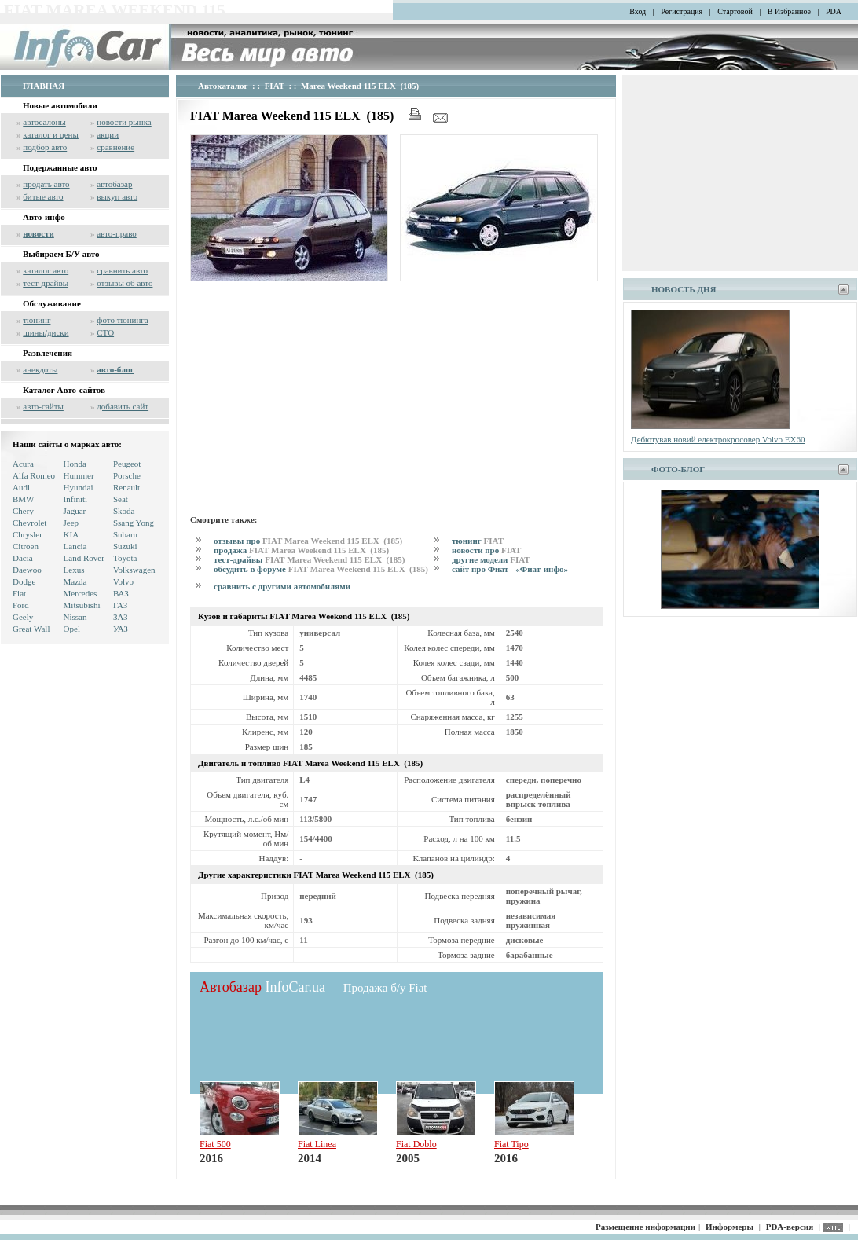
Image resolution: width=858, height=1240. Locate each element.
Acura (23, 463)
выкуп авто (117, 196)
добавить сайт (122, 406)
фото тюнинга (122, 320)
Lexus (74, 569)
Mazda (75, 581)
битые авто (43, 196)
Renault (126, 487)
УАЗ (120, 628)
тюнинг (36, 320)
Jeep (71, 522)
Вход (637, 11)
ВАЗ (121, 593)
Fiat (19, 593)
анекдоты (40, 369)
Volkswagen (134, 569)
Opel (72, 628)
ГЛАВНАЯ (43, 85)
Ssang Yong (133, 522)
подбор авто (45, 147)
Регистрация (681, 11)
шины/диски (45, 332)
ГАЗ (120, 605)
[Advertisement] (396, 395)
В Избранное (789, 11)
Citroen (25, 546)
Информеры (730, 1226)
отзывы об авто (124, 283)
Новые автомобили (60, 105)
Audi (21, 487)
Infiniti (76, 499)
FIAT (274, 85)
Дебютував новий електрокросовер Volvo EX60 (718, 439)
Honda (75, 463)
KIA (71, 534)
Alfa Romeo (34, 475)
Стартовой (735, 11)
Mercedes (80, 593)
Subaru (125, 534)
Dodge (24, 581)
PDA (834, 11)
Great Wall (31, 628)
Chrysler (27, 534)
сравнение (115, 147)
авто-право (117, 233)
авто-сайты (43, 406)
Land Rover (84, 558)
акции (108, 134)
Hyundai (79, 487)
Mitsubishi (82, 605)
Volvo (123, 581)
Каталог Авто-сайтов (64, 389)
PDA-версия (789, 1226)
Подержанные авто (60, 167)
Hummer (79, 475)
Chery (23, 510)
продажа (301, 550)
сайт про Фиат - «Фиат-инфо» (510, 569)
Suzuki (125, 546)
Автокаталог (223, 85)
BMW (24, 499)
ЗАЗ (120, 617)
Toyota (125, 558)
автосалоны (44, 122)
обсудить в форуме (321, 569)
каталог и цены (51, 134)
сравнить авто (122, 270)
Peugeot (127, 463)
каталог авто (45, 270)
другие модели (491, 559)
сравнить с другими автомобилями (282, 586)
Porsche (127, 475)
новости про (486, 550)
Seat (120, 499)
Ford (21, 605)
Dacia (23, 558)
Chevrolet (29, 522)
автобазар (114, 184)
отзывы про (308, 540)
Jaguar (75, 510)
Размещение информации (645, 1226)
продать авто (46, 184)
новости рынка (124, 122)
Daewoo (27, 569)
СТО (105, 332)
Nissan (75, 617)
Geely (23, 617)
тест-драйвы (45, 283)
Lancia (75, 546)
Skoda (124, 510)
